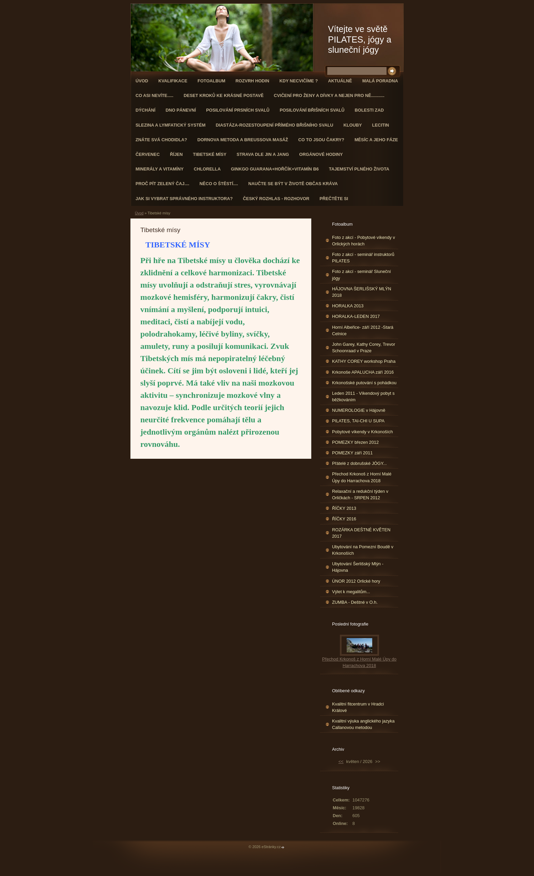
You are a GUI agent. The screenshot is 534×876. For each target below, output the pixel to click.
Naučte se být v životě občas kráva (293, 183)
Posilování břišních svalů (312, 110)
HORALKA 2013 (347, 305)
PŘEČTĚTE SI (333, 198)
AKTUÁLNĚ (340, 80)
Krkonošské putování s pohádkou (364, 382)
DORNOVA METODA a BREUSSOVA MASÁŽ (242, 139)
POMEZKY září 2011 (352, 452)
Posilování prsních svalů (237, 110)
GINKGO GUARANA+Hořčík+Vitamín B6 (275, 169)
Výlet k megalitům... (351, 591)
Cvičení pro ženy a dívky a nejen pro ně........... (329, 95)
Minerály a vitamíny (160, 169)
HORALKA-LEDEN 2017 (356, 316)
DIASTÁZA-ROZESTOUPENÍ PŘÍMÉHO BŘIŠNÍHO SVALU (274, 125)
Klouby (353, 125)
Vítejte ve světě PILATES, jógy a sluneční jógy (359, 39)
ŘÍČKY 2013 (344, 508)
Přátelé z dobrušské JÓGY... (359, 463)
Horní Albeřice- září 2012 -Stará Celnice (362, 330)
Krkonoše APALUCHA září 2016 (363, 372)
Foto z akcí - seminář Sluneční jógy (361, 274)
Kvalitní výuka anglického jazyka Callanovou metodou (363, 724)
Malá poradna (380, 80)
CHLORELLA (207, 169)
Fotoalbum (211, 80)
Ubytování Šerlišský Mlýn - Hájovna (357, 567)
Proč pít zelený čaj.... (162, 183)
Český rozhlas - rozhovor (276, 198)
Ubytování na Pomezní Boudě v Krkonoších (362, 550)
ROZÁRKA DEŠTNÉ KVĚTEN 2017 (361, 533)
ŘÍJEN (176, 154)
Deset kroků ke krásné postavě (224, 95)
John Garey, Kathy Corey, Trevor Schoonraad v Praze (363, 347)
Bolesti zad (369, 110)
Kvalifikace (172, 80)
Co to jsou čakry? (321, 139)
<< (341, 761)
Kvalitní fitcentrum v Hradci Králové (358, 707)
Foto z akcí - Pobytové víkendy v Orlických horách (363, 240)
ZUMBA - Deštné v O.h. (355, 602)
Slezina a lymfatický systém (170, 125)
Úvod (142, 80)
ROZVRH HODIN (252, 80)
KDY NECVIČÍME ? (298, 80)
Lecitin (380, 125)
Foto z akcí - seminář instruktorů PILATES (363, 257)
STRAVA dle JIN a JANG (263, 154)
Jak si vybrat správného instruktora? (184, 198)
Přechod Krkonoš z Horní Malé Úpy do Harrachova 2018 (361, 477)
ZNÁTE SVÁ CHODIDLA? (161, 139)
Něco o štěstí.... (219, 183)
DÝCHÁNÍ (145, 110)
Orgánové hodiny (321, 154)
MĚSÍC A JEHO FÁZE (376, 139)
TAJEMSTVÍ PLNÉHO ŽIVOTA (359, 169)
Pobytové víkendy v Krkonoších (362, 431)
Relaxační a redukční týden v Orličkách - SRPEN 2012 (360, 494)
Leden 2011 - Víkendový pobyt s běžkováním (363, 396)
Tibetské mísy (209, 154)
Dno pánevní (181, 110)
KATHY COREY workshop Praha (363, 361)
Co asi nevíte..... (154, 95)
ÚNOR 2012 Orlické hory (356, 581)
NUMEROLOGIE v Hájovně (358, 410)
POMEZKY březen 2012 (355, 442)
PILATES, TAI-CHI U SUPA (358, 420)
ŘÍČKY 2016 (344, 518)
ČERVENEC (148, 154)
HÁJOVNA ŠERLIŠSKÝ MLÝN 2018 (361, 292)
